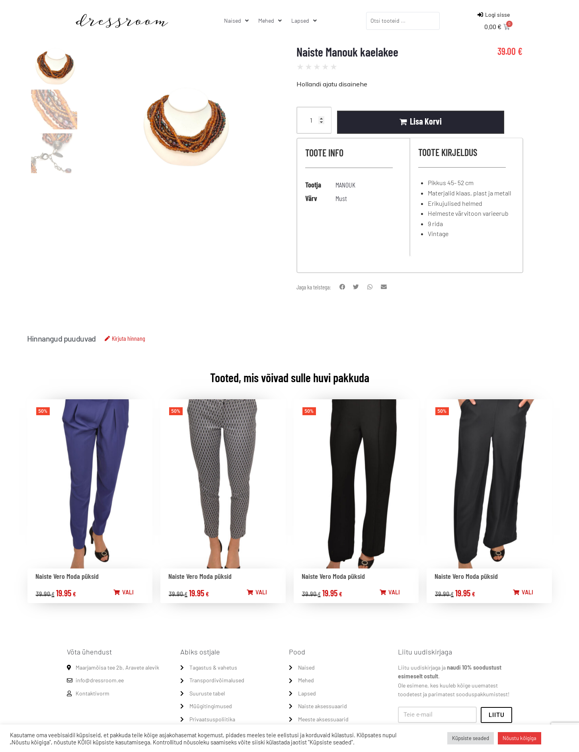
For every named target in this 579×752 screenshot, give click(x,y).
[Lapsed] (304, 20)
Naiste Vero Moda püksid (67, 576)
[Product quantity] (313, 120)
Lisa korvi (426, 121)
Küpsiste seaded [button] (470, 738)
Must (341, 198)
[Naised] (237, 20)
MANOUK (345, 184)
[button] (342, 288)
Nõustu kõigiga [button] (519, 738)
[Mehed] (270, 20)
